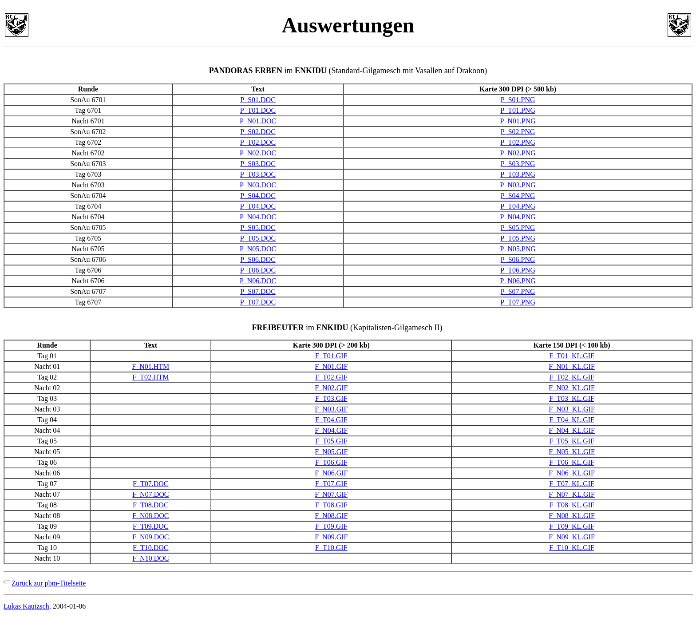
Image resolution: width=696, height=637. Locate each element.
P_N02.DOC (258, 153)
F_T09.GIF (331, 526)
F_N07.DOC (150, 494)
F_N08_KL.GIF (572, 515)
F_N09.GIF (331, 537)
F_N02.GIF (331, 388)
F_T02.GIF (331, 377)
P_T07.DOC (258, 302)
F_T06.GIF (331, 462)
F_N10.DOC (150, 558)
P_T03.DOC (258, 174)
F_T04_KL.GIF (571, 419)
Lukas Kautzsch (26, 606)
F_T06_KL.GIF (571, 462)
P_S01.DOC (258, 99)
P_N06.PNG (517, 281)
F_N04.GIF (331, 430)
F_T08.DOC (150, 505)
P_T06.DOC (258, 270)
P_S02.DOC (258, 131)
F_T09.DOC (150, 526)
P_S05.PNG (518, 227)
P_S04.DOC (258, 195)
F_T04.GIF (331, 419)
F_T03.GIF (331, 398)
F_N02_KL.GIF (572, 388)
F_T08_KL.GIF (571, 505)
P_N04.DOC (258, 217)
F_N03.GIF (331, 409)
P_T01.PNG (517, 110)
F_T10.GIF (331, 547)
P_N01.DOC (258, 121)
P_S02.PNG (518, 131)
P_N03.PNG (517, 185)
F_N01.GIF (331, 366)
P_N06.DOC (258, 281)
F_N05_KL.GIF (572, 451)
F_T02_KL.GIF (571, 377)
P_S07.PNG (518, 291)
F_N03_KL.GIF (572, 409)
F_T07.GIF (331, 483)
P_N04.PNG (517, 217)
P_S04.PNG (518, 195)
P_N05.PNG (517, 249)
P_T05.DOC (258, 238)
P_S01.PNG (518, 99)
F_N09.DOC (150, 537)
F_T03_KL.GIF (571, 398)
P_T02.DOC (258, 142)
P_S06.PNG (518, 259)
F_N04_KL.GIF (572, 430)
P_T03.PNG (517, 174)
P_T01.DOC (258, 110)
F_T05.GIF (331, 441)
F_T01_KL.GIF (571, 356)
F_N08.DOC (150, 515)
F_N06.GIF (331, 473)
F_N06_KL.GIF (572, 473)
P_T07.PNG (517, 302)
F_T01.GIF (331, 356)
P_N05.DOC (258, 249)
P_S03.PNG (518, 163)
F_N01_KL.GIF (572, 366)
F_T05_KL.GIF (571, 441)
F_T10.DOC (150, 547)
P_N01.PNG (517, 121)
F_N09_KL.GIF (572, 537)
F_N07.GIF (331, 494)
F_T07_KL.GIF (571, 483)
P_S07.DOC (258, 291)
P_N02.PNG (517, 153)
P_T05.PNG (517, 238)
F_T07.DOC (150, 483)
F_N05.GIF (331, 451)
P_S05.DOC (258, 227)
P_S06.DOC (258, 259)
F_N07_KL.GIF (572, 494)
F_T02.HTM (150, 377)
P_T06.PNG (517, 270)
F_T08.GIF (331, 505)
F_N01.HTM (150, 366)
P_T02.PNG (517, 142)
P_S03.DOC (258, 163)
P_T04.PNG (517, 206)
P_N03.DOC (258, 185)
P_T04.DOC (258, 206)
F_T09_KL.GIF (571, 526)
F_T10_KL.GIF (571, 547)
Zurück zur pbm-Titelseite (49, 583)
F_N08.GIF (331, 515)
